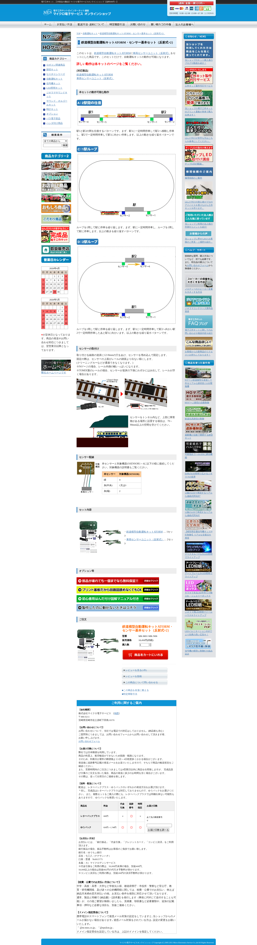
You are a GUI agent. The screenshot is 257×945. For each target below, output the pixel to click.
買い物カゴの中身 (161, 24)
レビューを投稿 (133, 676)
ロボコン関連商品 (55, 64)
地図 (116, 713)
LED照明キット (54, 88)
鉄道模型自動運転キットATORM (112, 53)
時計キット (52, 109)
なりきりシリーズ (55, 74)
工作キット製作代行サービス (199, 86)
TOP (78, 33)
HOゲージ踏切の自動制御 (197, 402)
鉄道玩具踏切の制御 (194, 419)
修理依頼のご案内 (193, 178)
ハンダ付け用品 (54, 123)
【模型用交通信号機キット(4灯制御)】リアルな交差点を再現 (198, 534)
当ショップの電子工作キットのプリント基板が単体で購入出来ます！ (199, 111)
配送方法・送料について (91, 24)
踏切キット (52, 69)
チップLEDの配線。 (194, 164)
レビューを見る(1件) (136, 670)
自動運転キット (90, 33)
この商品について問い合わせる (141, 682)
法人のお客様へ (184, 24)
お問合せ (138, 24)
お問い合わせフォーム (89, 741)
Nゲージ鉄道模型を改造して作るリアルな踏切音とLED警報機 (199, 383)
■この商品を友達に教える (135, 690)
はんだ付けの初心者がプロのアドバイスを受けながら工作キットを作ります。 (199, 205)
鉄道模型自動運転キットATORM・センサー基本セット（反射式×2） (132, 33)
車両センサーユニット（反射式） (151, 53)
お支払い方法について (64, 24)
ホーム (48, 24)
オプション (52, 113)
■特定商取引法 (129, 694)
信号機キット (53, 83)
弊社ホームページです (53, 372)
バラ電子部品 (53, 118)
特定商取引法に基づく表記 (117, 24)
